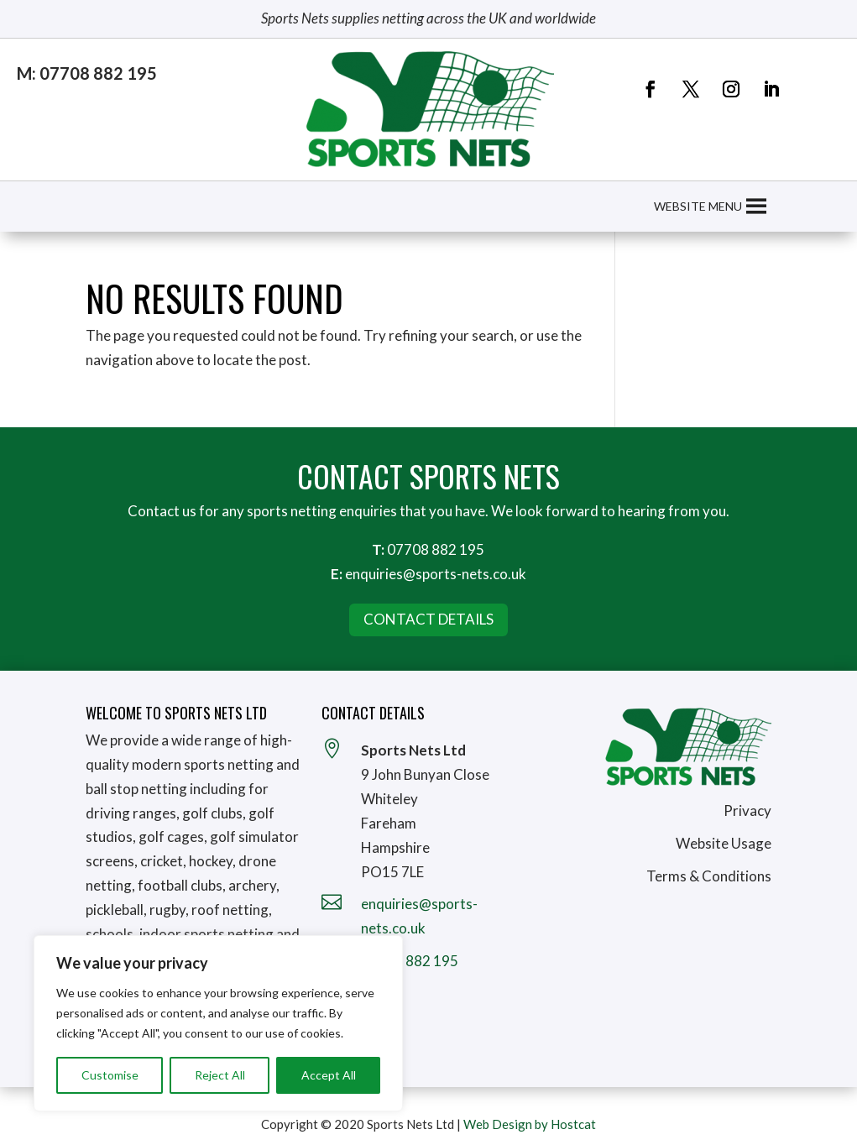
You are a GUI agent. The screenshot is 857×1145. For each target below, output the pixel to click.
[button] (698, 206)
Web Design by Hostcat (529, 1124)
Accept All (328, 1075)
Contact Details (428, 619)
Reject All (220, 1075)
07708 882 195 (435, 549)
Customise (109, 1075)
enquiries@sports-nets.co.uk (435, 574)
